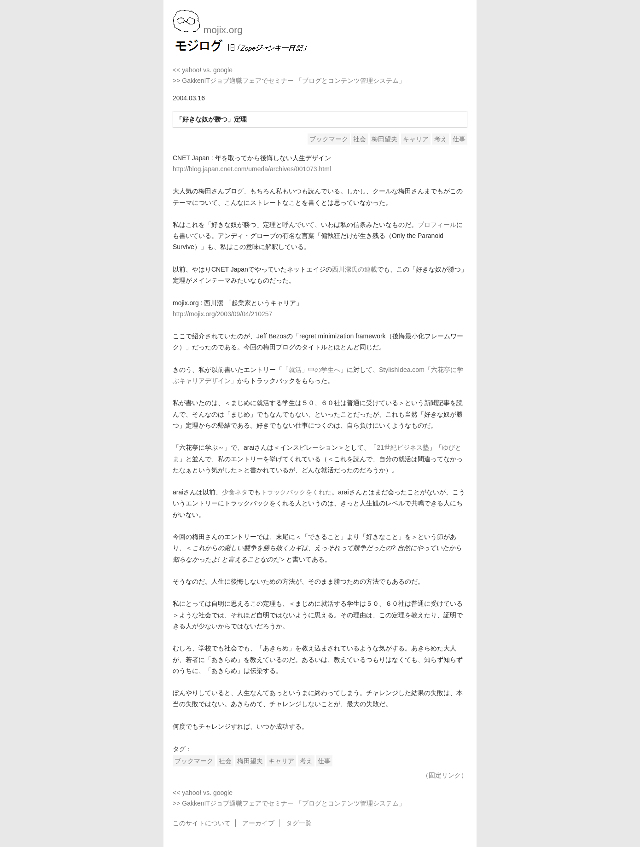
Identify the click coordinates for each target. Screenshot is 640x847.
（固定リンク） (444, 775)
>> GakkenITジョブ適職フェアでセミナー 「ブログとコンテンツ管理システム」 (289, 80)
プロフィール (437, 224)
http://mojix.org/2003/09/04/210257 (222, 314)
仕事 (459, 139)
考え (440, 139)
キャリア (416, 139)
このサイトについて (202, 823)
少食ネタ (235, 492)
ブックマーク (328, 139)
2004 (180, 98)
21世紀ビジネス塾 (403, 447)
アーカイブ (258, 823)
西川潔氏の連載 (354, 269)
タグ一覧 (299, 823)
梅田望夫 (384, 139)
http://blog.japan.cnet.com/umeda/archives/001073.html (252, 169)
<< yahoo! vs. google (203, 70)
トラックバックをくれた (296, 492)
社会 (359, 139)
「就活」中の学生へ (311, 369)
